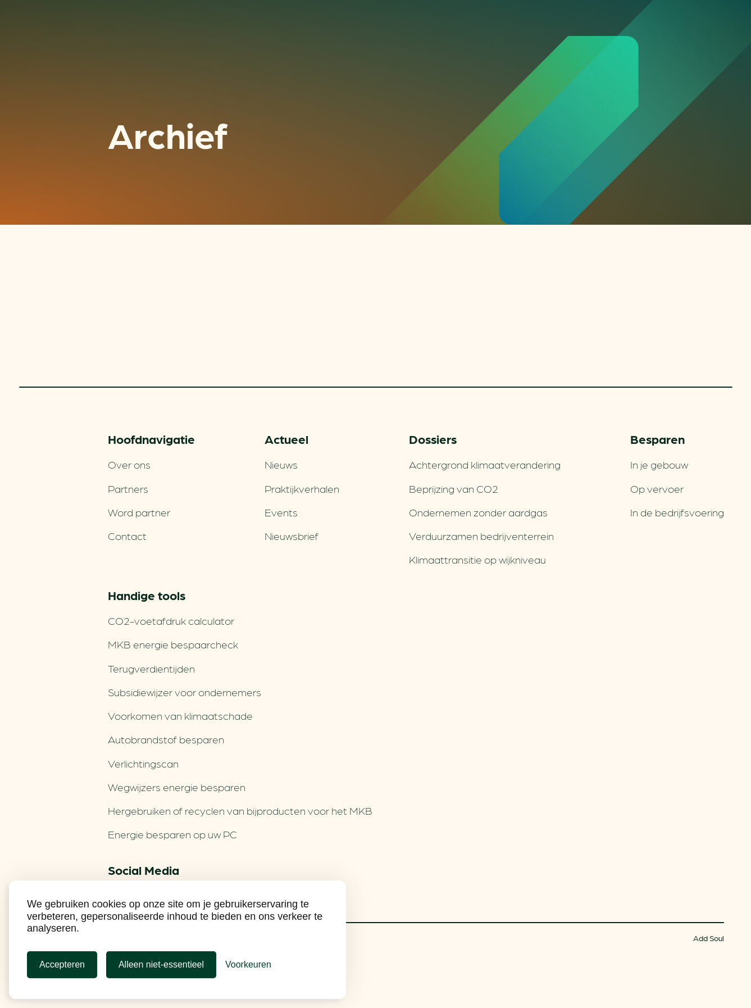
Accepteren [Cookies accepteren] (62, 964)
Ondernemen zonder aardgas (478, 512)
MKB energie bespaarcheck (173, 644)
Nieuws (281, 464)
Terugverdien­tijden (151, 668)
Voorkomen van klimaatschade (180, 715)
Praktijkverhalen (302, 488)
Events (281, 512)
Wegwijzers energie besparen (176, 786)
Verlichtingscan (143, 763)
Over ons (129, 464)
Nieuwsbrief (291, 535)
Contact (127, 535)
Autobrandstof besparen (166, 739)
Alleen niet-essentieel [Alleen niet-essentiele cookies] (161, 964)
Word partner (139, 512)
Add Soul (708, 937)
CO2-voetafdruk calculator (171, 620)
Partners (128, 488)
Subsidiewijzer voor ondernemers (184, 691)
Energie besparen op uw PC (172, 834)
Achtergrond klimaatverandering (485, 464)
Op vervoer (657, 488)
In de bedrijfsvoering (677, 512)
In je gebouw (659, 464)
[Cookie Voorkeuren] (248, 964)
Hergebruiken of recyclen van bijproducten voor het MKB (240, 810)
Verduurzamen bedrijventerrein (481, 535)
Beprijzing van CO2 (453, 488)
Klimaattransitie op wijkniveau (477, 559)
